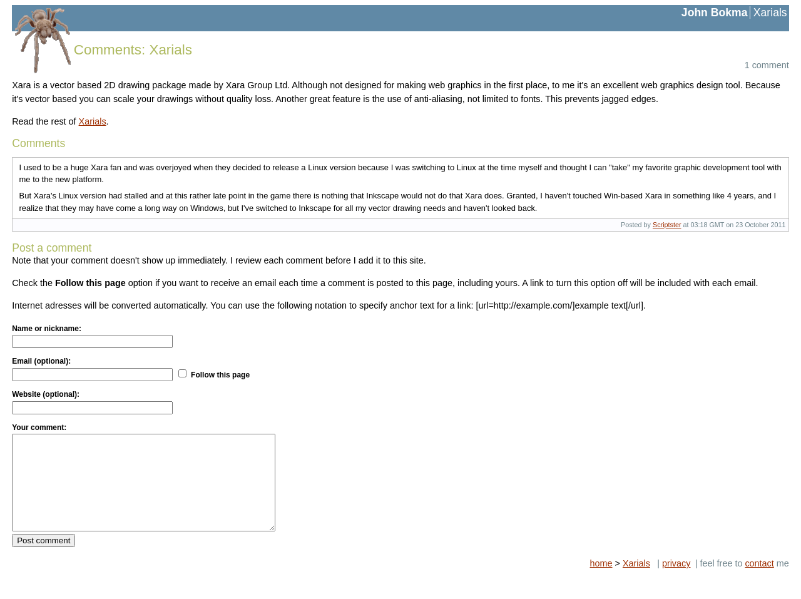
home (601, 582)
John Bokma (714, 12)
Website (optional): (45, 394)
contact (759, 582)
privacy (676, 582)
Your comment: (39, 427)
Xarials (770, 12)
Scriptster (667, 224)
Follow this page (220, 375)
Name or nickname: (46, 328)
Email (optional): (41, 361)
